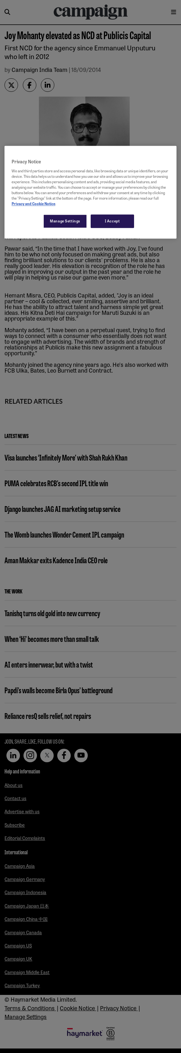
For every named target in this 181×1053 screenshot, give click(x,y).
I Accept (112, 221)
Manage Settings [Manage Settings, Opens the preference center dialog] (65, 221)
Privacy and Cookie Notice (33, 203)
